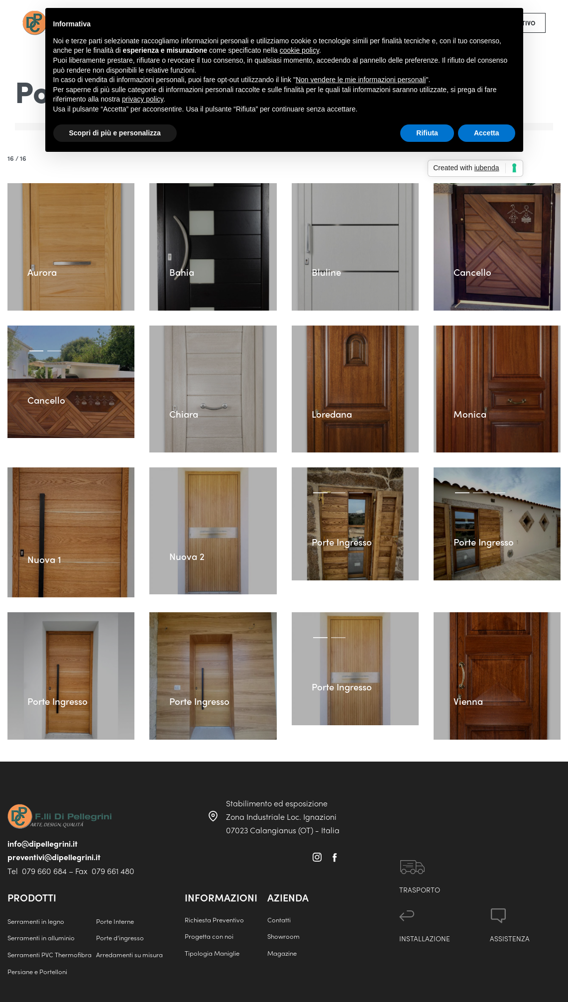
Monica (471, 413)
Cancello (474, 271)
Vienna (470, 723)
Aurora (43, 271)
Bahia (182, 271)
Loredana (334, 413)
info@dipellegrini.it (42, 843)
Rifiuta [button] (427, 133)
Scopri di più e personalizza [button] (115, 133)
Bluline (327, 271)
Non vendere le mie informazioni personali (361, 80)
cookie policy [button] (299, 50)
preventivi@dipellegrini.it (54, 857)
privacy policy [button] (142, 99)
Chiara (185, 413)
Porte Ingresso (345, 542)
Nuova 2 (188, 555)
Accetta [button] (486, 133)
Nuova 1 (45, 558)
